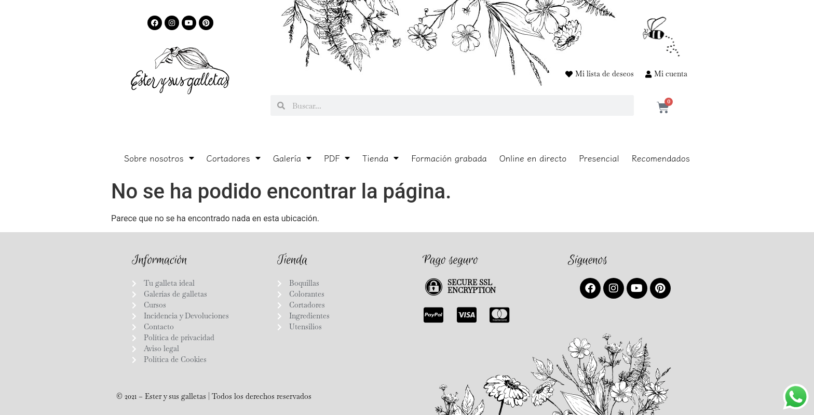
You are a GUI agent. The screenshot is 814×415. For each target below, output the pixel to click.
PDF (337, 158)
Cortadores (234, 158)
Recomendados (661, 158)
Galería (292, 158)
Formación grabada (449, 158)
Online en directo (532, 158)
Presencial (599, 158)
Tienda (380, 158)
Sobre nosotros (159, 158)
